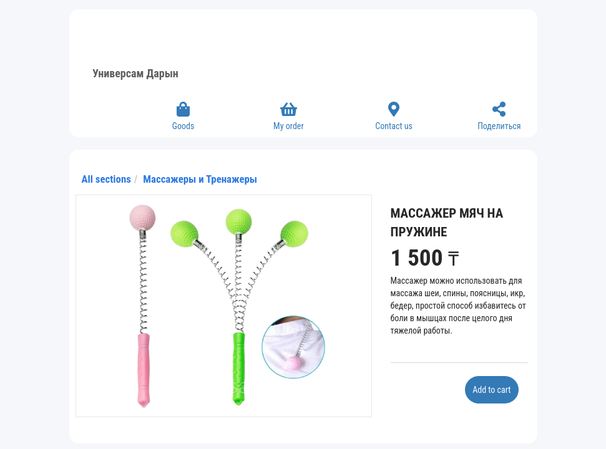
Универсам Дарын (135, 73)
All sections (106, 179)
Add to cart (491, 390)
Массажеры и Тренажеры (200, 179)
